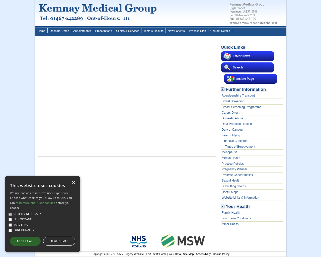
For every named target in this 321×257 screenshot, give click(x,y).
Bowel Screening (233, 101)
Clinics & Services (127, 30)
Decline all (59, 240)
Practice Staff (197, 30)
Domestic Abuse (233, 118)
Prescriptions (103, 30)
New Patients (176, 30)
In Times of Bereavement (238, 146)
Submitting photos (234, 186)
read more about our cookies (35, 203)
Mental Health (231, 158)
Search (238, 67)
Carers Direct (230, 112)
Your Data (175, 253)
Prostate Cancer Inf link (237, 175)
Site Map (188, 253)
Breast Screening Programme (241, 107)
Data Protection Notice (237, 124)
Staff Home (160, 253)
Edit (148, 253)
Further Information (246, 89)
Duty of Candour (233, 129)
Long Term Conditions (236, 218)
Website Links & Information (240, 197)
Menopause (229, 152)
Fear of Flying (231, 135)
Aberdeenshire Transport (238, 95)
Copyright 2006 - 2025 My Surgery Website (118, 253)
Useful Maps (230, 192)
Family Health (231, 212)
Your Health (238, 206)
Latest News (241, 56)
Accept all (25, 241)
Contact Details (220, 30)
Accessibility (203, 253)
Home (41, 30)
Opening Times (59, 30)
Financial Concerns (235, 141)
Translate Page (243, 78)
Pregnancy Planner (234, 169)
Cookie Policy (221, 253)
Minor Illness (230, 224)
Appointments (82, 30)
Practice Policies (233, 163)
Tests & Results (153, 30)
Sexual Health (231, 180)
